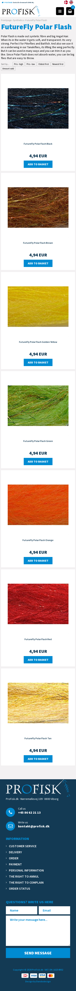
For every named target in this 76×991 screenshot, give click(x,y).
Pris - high (18, 64)
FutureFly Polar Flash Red (38, 639)
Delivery (15, 852)
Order (13, 858)
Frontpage (6, 20)
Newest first (57, 64)
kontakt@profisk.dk (33, 826)
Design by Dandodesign (38, 981)
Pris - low (31, 64)
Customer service (22, 846)
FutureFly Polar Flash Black (38, 143)
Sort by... (5, 64)
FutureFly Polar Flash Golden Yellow (38, 341)
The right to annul (24, 876)
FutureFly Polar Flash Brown (38, 242)
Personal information (26, 870)
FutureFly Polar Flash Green (38, 441)
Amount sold (8, 68)
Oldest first (43, 64)
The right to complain (26, 882)
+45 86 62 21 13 (29, 812)
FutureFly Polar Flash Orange (38, 540)
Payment (15, 864)
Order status (19, 888)
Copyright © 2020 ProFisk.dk (28, 969)
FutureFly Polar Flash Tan (38, 738)
